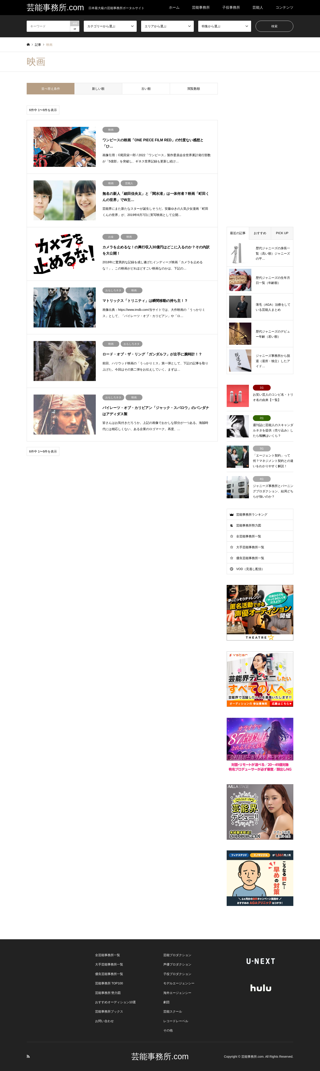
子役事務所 (231, 7)
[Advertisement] (260, 149)
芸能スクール (172, 1011)
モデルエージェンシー (178, 983)
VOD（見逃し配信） (250, 569)
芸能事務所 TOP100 (109, 983)
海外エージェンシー (177, 993)
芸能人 (257, 7)
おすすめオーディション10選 (115, 1002)
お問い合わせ (104, 1021)
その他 (168, 1030)
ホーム (174, 7)
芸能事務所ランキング (251, 514)
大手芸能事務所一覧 (250, 547)
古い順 (146, 88)
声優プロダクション (177, 964)
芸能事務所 (201, 7)
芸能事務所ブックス (109, 1011)
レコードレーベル (175, 1021)
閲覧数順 (194, 88)
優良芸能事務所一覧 (250, 558)
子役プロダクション (177, 974)
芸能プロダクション (177, 955)
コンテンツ (284, 7)
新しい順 (98, 88)
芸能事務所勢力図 (248, 525)
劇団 (166, 1002)
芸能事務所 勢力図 (108, 993)
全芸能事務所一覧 (248, 536)
